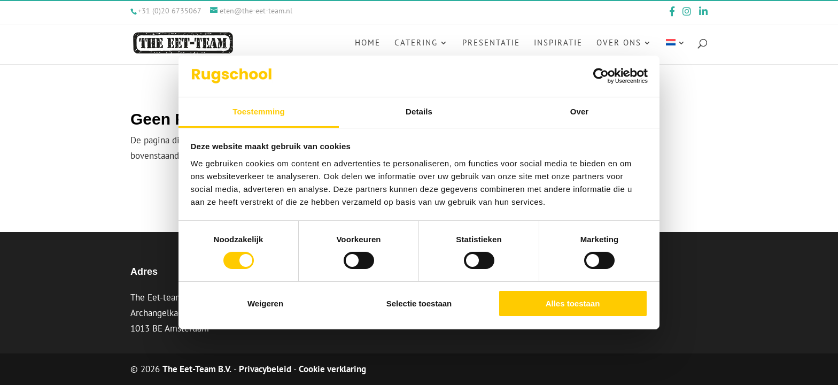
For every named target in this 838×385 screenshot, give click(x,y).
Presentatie (491, 43)
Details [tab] (419, 111)
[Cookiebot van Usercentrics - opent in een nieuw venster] (601, 76)
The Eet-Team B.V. (196, 369)
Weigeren (265, 303)
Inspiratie (558, 43)
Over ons (618, 43)
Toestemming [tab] (258, 111)
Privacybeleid (265, 369)
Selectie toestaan (419, 303)
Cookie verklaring (332, 369)
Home (368, 43)
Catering (416, 43)
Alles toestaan (573, 303)
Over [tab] (579, 111)
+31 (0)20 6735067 (169, 11)
